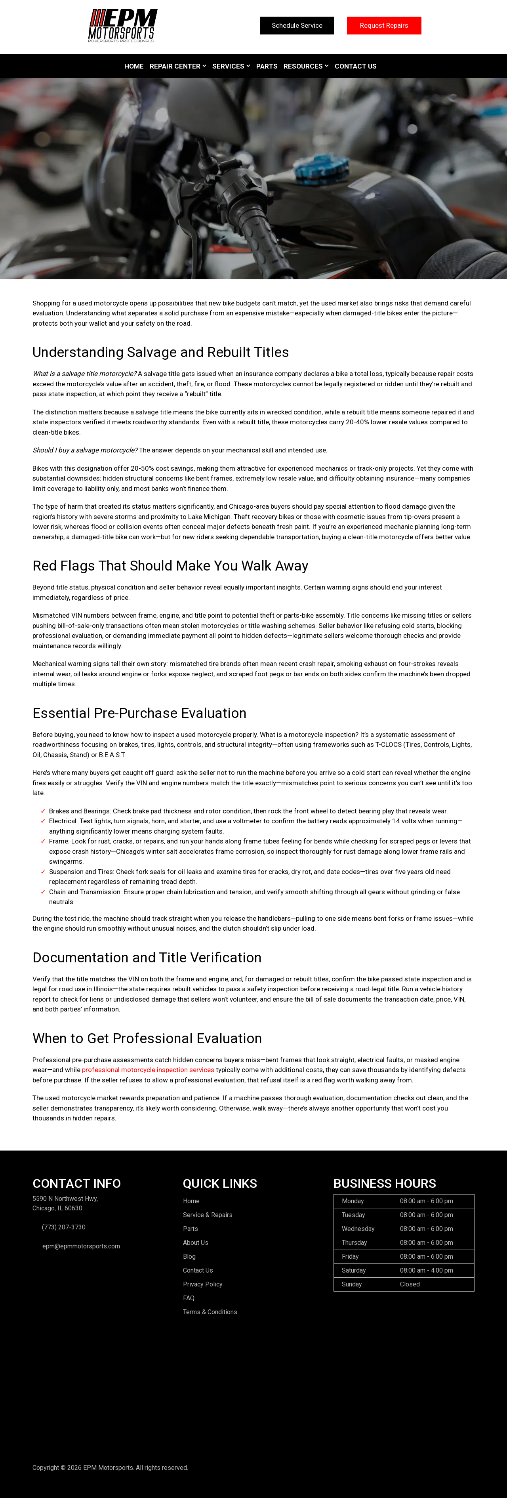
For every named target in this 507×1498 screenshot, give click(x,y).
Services (228, 66)
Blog (189, 1256)
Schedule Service (297, 25)
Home (134, 66)
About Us (195, 1242)
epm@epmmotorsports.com (81, 1246)
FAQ (188, 1298)
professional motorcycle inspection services (148, 1070)
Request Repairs (384, 25)
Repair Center (175, 66)
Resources (303, 66)
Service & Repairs (208, 1215)
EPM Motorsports (108, 1467)
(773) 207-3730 (64, 1227)
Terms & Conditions (210, 1312)
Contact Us (356, 66)
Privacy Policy (203, 1284)
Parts (267, 66)
